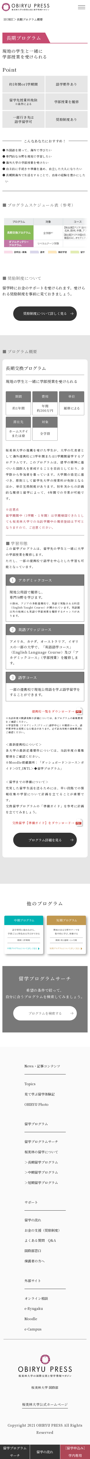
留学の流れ (44, 1451)
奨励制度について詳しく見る (45, 313)
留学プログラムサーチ (15, 1452)
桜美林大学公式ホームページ (45, 1404)
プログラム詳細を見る (45, 840)
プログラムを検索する (45, 1013)
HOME (8, 19)
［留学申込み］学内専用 (75, 1452)
